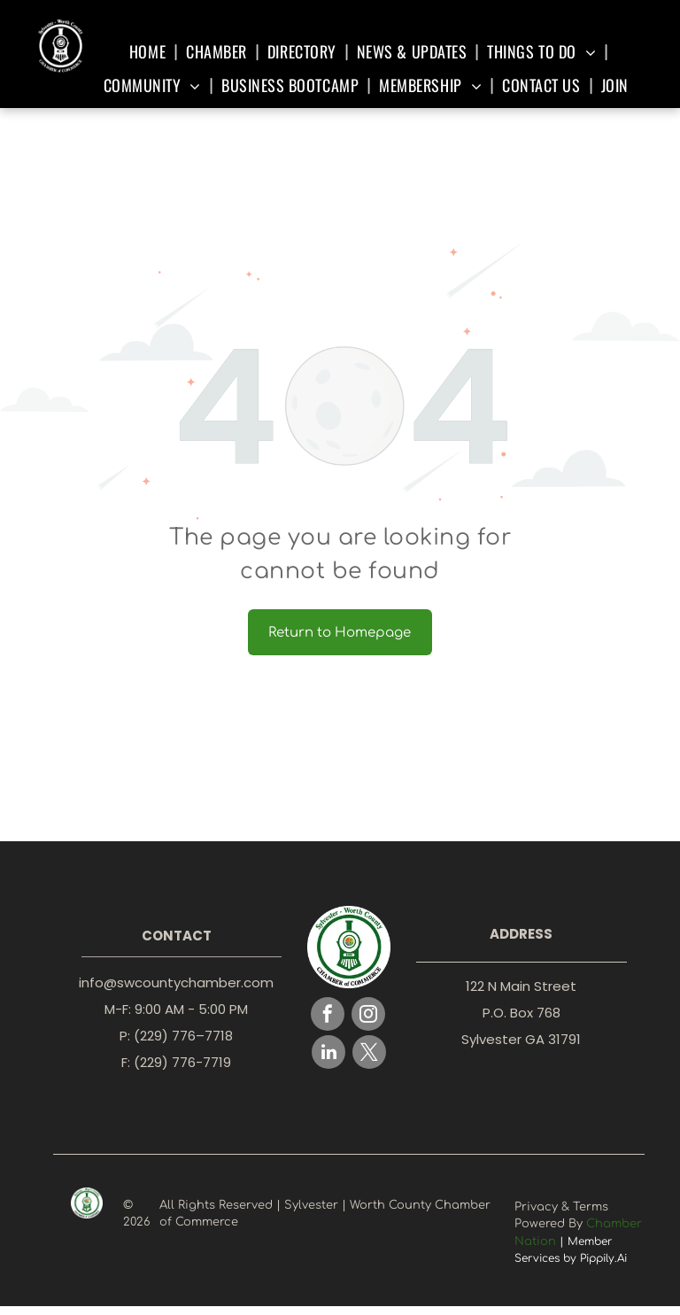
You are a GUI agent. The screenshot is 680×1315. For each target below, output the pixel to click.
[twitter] (369, 1054)
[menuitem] (150, 51)
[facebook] (327, 1016)
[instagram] (368, 1016)
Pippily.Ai (603, 1258)
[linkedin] (328, 1054)
